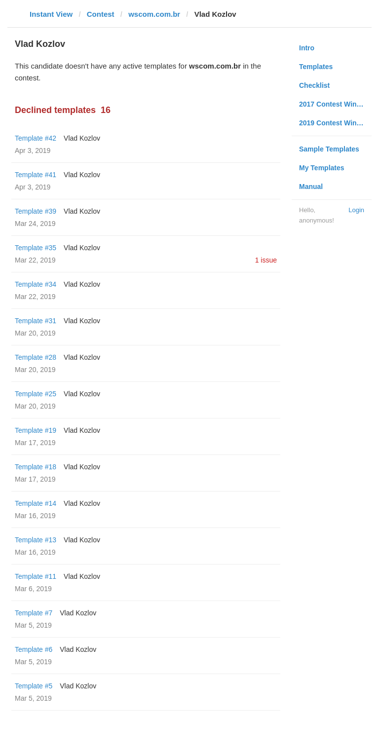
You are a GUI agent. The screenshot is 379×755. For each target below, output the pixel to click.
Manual (311, 186)
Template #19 (35, 430)
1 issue (266, 260)
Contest (100, 14)
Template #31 (35, 321)
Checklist (314, 85)
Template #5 (33, 686)
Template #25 (35, 394)
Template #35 (35, 248)
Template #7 (33, 613)
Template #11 (35, 576)
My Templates (321, 168)
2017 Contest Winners (335, 104)
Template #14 (35, 503)
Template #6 (33, 649)
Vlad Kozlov (82, 138)
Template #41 (35, 175)
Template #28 (35, 357)
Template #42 (35, 138)
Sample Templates (329, 149)
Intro (306, 48)
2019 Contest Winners (335, 123)
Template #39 (35, 211)
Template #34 (35, 284)
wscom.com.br (154, 14)
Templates (316, 67)
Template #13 (35, 540)
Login (356, 210)
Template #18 (35, 467)
